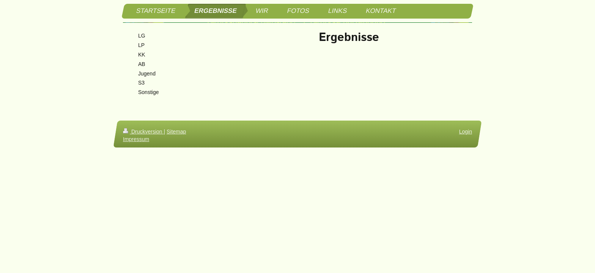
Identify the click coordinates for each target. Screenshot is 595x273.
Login (465, 132)
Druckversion (143, 132)
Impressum (136, 139)
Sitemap (176, 132)
